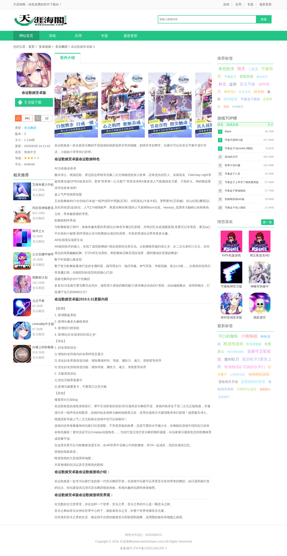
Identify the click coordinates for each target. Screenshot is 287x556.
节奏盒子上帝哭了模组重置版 (242, 182)
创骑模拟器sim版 (234, 199)
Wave (228, 131)
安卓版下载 (32, 102)
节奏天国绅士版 (234, 139)
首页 (31, 46)
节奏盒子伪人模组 (235, 207)
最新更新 (265, 4)
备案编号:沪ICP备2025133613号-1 (143, 548)
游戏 (226, 4)
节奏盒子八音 (232, 173)
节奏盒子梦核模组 (235, 190)
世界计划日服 (232, 165)
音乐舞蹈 (61, 46)
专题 (250, 4)
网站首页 (26, 36)
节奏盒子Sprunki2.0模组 (239, 148)
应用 (238, 4)
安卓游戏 (45, 46)
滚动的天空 (231, 156)
